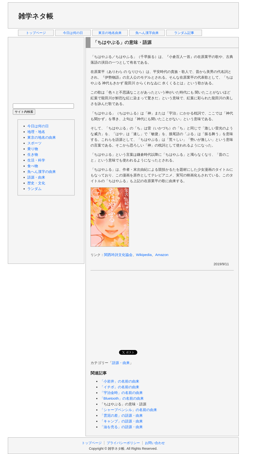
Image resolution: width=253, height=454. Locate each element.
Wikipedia (144, 255)
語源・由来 (121, 363)
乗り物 (32, 149)
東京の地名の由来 (41, 137)
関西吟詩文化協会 (118, 255)
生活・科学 (36, 160)
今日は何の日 (73, 33)
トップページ (36, 33)
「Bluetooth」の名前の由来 (122, 398)
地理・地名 (36, 132)
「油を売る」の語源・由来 (121, 427)
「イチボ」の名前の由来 (119, 387)
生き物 (32, 154)
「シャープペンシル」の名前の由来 (128, 410)
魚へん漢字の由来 (41, 172)
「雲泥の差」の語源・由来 (121, 415)
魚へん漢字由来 (147, 33)
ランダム (34, 189)
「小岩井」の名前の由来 (119, 381)
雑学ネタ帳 (35, 16)
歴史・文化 (36, 183)
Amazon (161, 255)
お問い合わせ (155, 443)
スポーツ (34, 143)
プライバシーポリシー (123, 443)
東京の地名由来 (110, 33)
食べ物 (32, 166)
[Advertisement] (147, 15)
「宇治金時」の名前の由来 (121, 393)
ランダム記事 (184, 33)
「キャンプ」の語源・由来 (121, 421)
